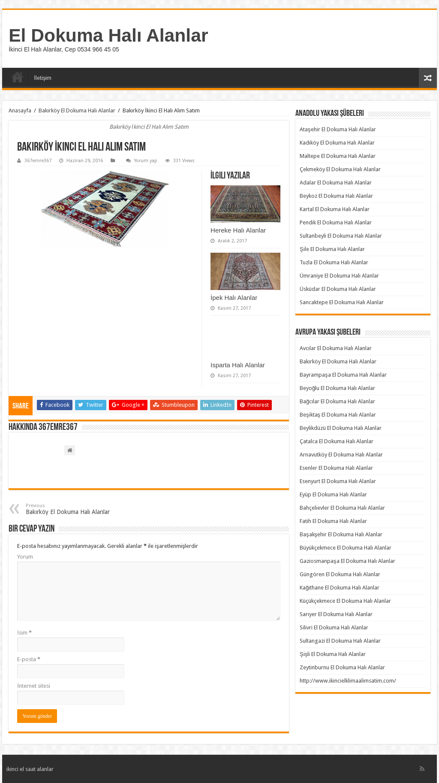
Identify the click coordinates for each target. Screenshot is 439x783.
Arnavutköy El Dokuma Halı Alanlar (341, 454)
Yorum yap (145, 160)
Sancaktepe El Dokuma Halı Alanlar (342, 302)
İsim (24, 632)
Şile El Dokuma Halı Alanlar (332, 249)
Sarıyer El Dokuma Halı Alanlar (336, 614)
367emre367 (37, 160)
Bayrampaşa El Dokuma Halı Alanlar (343, 375)
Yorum (25, 556)
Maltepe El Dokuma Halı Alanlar (338, 156)
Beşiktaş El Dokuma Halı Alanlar (338, 414)
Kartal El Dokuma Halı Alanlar (335, 209)
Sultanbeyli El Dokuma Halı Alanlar (341, 236)
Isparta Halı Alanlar (237, 365)
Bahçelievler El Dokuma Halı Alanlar (342, 508)
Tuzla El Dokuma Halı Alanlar (334, 262)
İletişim (42, 78)
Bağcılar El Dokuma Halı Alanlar (337, 401)
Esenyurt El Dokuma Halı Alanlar (338, 481)
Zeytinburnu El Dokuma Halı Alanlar (342, 667)
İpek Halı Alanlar (233, 297)
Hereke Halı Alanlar (238, 230)
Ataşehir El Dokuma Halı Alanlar (338, 129)
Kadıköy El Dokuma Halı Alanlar (337, 142)
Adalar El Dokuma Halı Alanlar (336, 182)
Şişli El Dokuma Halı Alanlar (333, 654)
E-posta (28, 659)
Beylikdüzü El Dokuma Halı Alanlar (341, 428)
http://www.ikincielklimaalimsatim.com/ (348, 680)
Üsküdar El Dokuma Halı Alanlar (338, 289)
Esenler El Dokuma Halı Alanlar (336, 468)
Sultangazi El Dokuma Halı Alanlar (340, 641)
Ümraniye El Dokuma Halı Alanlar (339, 275)
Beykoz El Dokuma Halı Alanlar (336, 196)
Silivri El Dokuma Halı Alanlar (334, 627)
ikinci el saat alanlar (30, 769)
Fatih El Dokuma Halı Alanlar (333, 521)
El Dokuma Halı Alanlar (108, 35)
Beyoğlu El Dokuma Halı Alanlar (337, 388)
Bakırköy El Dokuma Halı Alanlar (77, 110)
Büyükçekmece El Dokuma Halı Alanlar (345, 547)
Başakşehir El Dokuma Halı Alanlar (341, 534)
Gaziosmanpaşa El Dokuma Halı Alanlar (347, 561)
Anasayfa (17, 77)
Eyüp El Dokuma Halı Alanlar (333, 494)
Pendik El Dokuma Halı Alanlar (336, 222)
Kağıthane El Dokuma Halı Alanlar (339, 587)
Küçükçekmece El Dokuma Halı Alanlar (345, 601)
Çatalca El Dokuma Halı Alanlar (336, 441)
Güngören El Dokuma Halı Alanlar (340, 574)
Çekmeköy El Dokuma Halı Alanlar (340, 169)
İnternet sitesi (33, 686)
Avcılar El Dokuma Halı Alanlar (336, 348)
